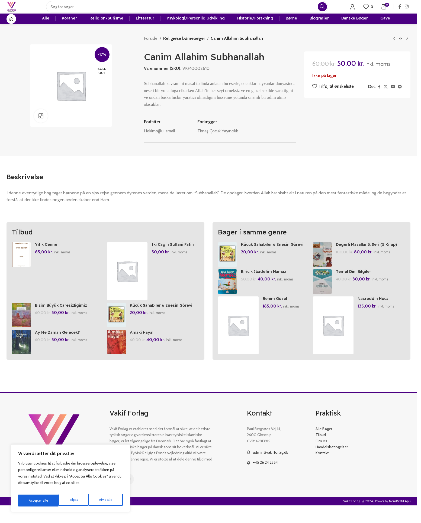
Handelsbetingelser (332, 464)
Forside (151, 50)
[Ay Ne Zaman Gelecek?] (21, 360)
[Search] (192, 12)
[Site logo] (16, 11)
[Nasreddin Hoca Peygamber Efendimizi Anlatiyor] (334, 343)
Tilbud (321, 452)
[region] (70, 480)
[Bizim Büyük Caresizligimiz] (21, 330)
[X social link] (385, 99)
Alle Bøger (324, 446)
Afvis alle (64, 500)
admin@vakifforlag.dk (270, 470)
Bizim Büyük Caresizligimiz (63, 320)
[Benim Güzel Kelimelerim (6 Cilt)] (238, 343)
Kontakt (322, 470)
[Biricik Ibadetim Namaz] (227, 296)
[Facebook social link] (400, 12)
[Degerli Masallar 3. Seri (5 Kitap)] (323, 266)
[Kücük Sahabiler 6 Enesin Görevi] (117, 330)
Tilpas (32, 500)
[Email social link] (392, 99)
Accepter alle (103, 500)
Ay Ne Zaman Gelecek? (60, 349)
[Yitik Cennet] (21, 266)
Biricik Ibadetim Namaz (266, 286)
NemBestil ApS (399, 519)
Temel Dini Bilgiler (356, 286)
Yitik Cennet (48, 256)
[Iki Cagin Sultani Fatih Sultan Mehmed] (128, 283)
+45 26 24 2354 (265, 480)
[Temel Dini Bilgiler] (323, 296)
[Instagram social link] (406, 12)
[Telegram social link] (399, 99)
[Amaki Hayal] (117, 360)
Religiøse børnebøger (183, 50)
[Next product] (407, 51)
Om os (321, 458)
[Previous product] (394, 51)
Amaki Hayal (144, 349)
